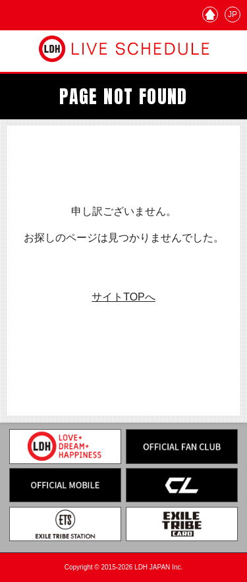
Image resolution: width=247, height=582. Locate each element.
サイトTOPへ (123, 297)
